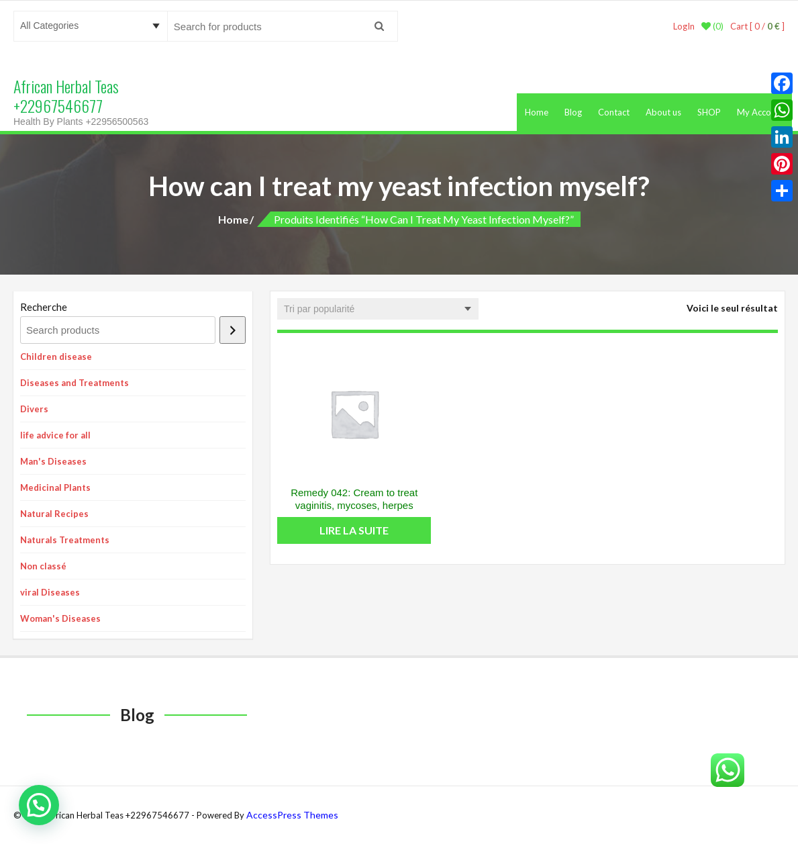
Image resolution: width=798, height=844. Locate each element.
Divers (34, 409)
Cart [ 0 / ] (757, 26)
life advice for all (55, 435)
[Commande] (378, 309)
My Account (760, 112)
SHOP (709, 112)
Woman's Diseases (60, 618)
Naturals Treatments (64, 539)
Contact (614, 112)
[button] (39, 805)
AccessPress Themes (292, 814)
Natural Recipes (54, 513)
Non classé (43, 566)
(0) (712, 26)
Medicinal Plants (55, 487)
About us (663, 112)
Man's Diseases (53, 461)
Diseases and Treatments (74, 382)
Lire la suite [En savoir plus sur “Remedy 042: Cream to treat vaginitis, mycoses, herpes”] (354, 530)
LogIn (684, 26)
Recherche (43, 307)
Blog (573, 112)
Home (536, 112)
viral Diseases (50, 592)
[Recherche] (232, 330)
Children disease (56, 356)
